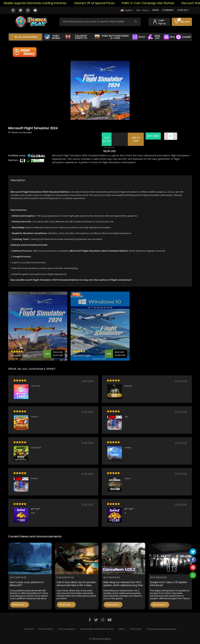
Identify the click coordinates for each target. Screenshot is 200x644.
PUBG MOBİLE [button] (52, 37)
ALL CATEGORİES (26, 37)
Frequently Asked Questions (161, 629)
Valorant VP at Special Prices (98, 3)
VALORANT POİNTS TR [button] (76, 37)
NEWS (155, 10)
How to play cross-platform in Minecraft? (27, 584)
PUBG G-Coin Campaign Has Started (152, 3)
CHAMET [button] (183, 36)
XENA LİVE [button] (154, 37)
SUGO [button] (138, 36)
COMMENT (168, 10)
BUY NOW (153, 136)
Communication (66, 629)
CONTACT (183, 10)
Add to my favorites (20, 132)
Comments (135, 629)
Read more (19, 604)
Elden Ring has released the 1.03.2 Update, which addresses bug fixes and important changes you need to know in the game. (123, 584)
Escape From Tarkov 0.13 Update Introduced (168, 584)
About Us (29, 629)
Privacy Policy (46, 629)
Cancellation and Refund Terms (97, 629)
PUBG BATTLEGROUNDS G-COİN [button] (112, 37)
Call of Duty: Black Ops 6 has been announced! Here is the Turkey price (76, 584)
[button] (182, 22)
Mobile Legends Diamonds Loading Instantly (39, 3)
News (122, 629)
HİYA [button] (169, 36)
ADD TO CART (136, 139)
